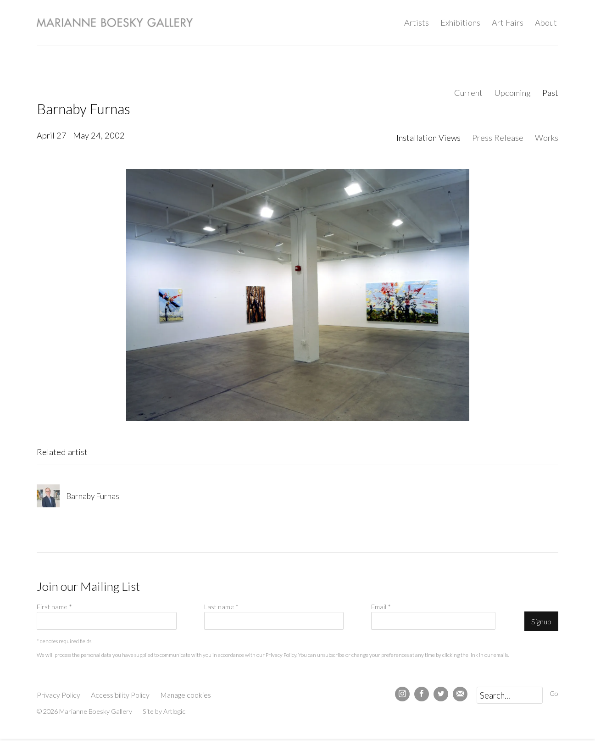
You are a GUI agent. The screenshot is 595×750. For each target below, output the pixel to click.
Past (550, 93)
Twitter (441, 694)
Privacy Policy (281, 655)
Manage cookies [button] (185, 694)
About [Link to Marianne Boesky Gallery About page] (546, 22)
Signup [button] (541, 621)
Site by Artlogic (164, 711)
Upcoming (512, 93)
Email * (381, 607)
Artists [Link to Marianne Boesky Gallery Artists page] (416, 22)
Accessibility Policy (120, 694)
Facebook (421, 694)
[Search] (510, 695)
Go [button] (554, 693)
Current (468, 93)
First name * (54, 607)
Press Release (497, 138)
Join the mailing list (460, 694)
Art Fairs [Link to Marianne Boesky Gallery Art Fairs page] (507, 22)
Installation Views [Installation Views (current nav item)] (428, 138)
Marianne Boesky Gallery (115, 22)
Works (546, 138)
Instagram (402, 694)
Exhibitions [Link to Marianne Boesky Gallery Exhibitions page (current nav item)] (460, 22)
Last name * (221, 607)
